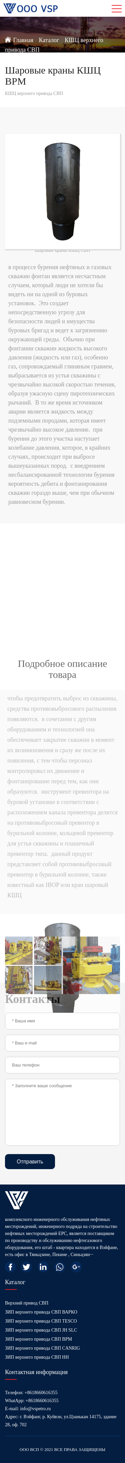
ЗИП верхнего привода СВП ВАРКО (41, 1312)
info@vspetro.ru (35, 1408)
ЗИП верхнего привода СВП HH (37, 1357)
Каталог (49, 40)
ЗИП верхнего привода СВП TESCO (41, 1321)
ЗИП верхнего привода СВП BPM (38, 1339)
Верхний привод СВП (26, 1303)
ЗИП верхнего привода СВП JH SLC (41, 1330)
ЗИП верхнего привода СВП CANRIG (42, 1348)
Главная (23, 40)
